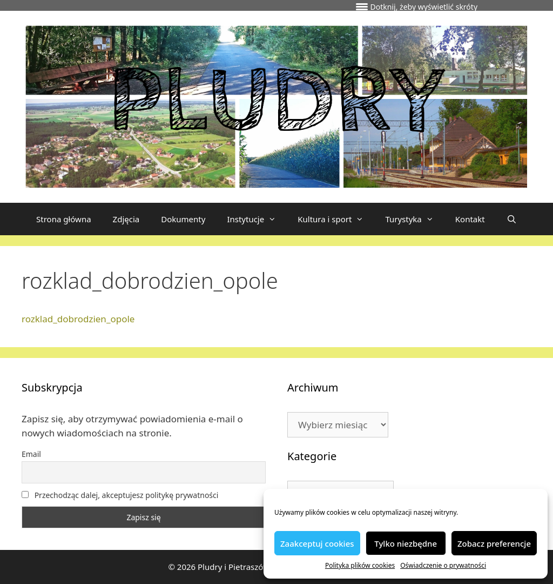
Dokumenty (183, 219)
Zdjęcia (126, 219)
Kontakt (470, 219)
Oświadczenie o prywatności (443, 565)
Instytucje (257, 219)
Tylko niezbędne (405, 543)
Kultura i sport (336, 219)
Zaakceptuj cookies (317, 543)
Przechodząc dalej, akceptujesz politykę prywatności (120, 495)
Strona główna (63, 219)
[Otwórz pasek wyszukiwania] (512, 219)
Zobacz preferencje (494, 543)
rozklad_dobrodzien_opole (78, 319)
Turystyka (414, 219)
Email (31, 454)
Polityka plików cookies (360, 565)
